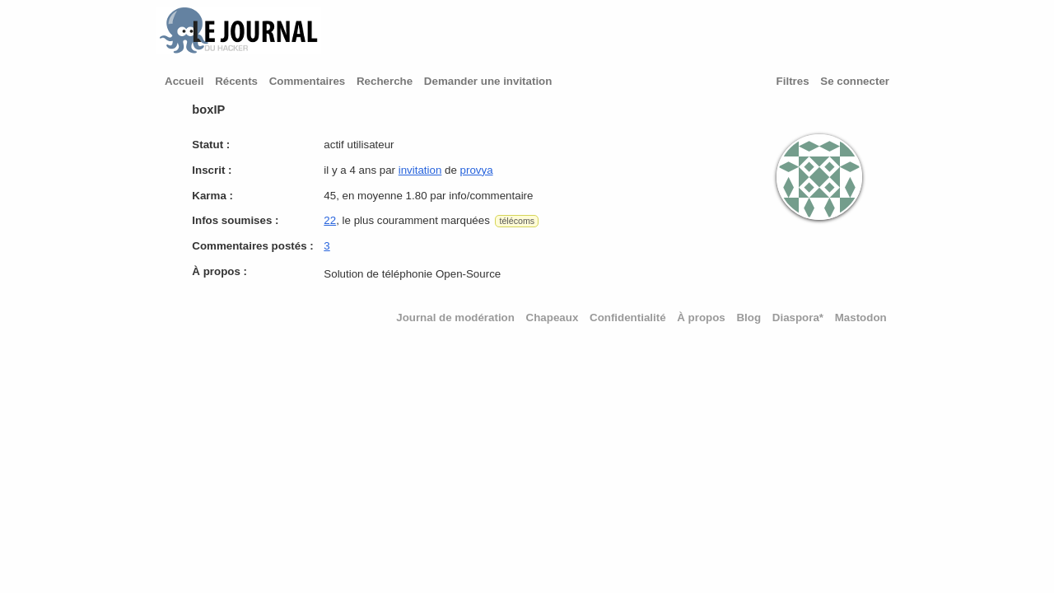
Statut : (211, 144)
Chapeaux (552, 317)
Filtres (793, 81)
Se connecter (854, 81)
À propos (701, 317)
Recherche (385, 81)
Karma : (212, 195)
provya (476, 170)
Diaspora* (797, 317)
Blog (748, 317)
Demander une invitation (488, 81)
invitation (420, 170)
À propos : (219, 271)
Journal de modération (455, 317)
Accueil (184, 81)
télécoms (516, 221)
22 (330, 220)
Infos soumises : (235, 220)
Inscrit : (211, 170)
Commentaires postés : (252, 246)
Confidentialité (628, 317)
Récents (236, 81)
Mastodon (861, 317)
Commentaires (307, 81)
